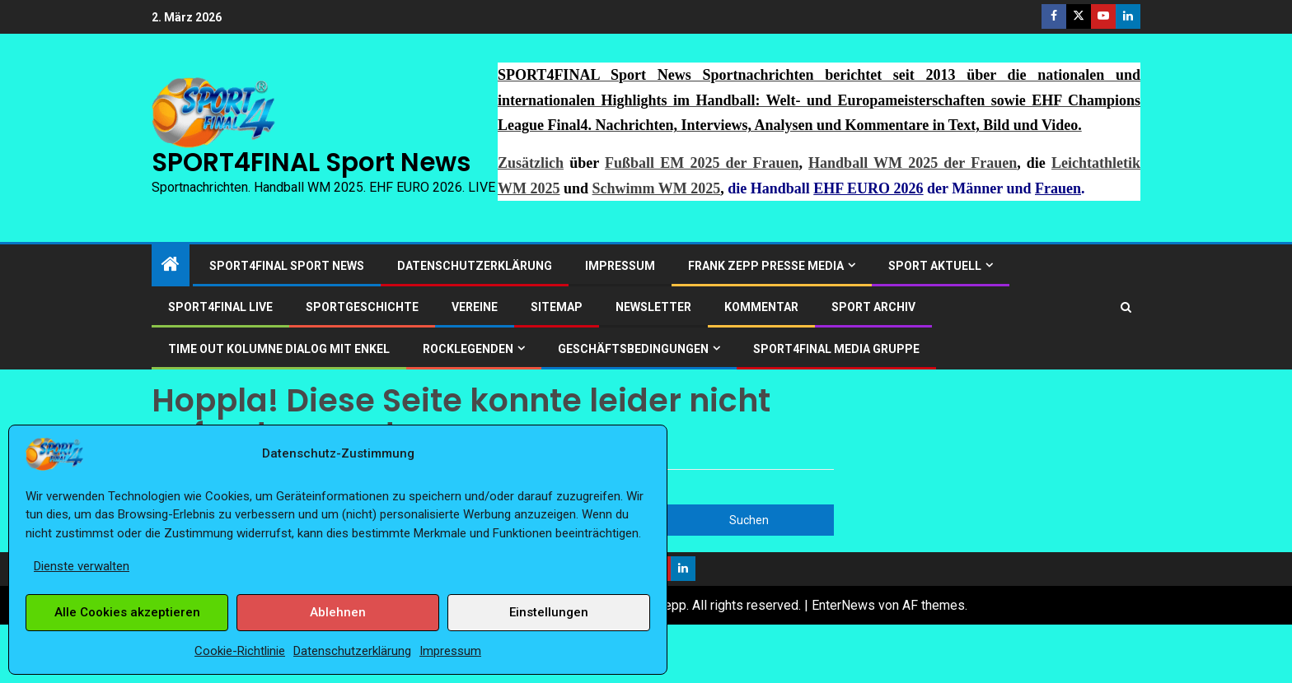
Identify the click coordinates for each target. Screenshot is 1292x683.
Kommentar (761, 307)
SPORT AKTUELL (934, 265)
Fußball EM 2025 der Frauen (701, 163)
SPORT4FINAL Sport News (311, 162)
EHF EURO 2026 (868, 188)
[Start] (171, 265)
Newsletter (653, 307)
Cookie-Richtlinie (239, 651)
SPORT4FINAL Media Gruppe (836, 348)
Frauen (1058, 188)
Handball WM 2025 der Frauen (912, 163)
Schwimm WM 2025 (656, 188)
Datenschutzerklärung (352, 651)
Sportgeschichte (362, 307)
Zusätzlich (531, 163)
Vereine (475, 307)
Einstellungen (548, 612)
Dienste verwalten (81, 566)
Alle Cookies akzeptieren (127, 612)
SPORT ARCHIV (873, 307)
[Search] (1126, 307)
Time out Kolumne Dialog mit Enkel (279, 348)
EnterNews (843, 605)
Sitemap (557, 307)
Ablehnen (338, 612)
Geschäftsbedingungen (633, 348)
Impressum (450, 651)
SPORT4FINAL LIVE (220, 307)
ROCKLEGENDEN (468, 348)
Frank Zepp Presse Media (766, 265)
